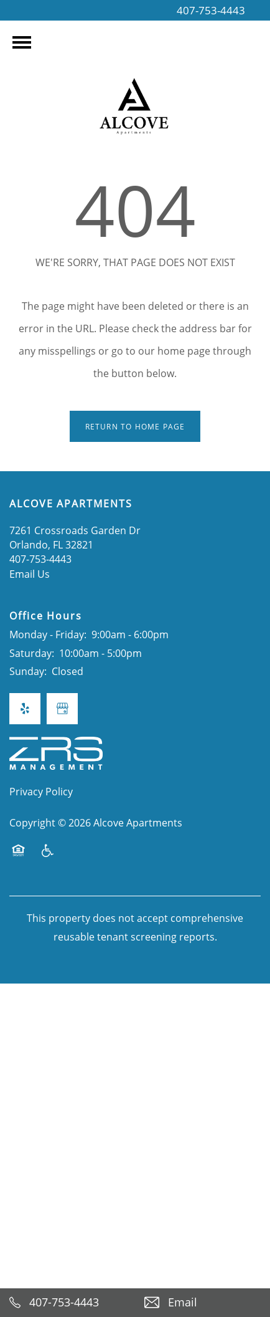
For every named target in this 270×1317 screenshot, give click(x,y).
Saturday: (31, 652)
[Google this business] (62, 708)
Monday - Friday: (47, 634)
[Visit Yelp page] (24, 708)
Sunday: (28, 671)
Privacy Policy (41, 791)
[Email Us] (202, 1302)
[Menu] (21, 42)
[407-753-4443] (67, 1302)
